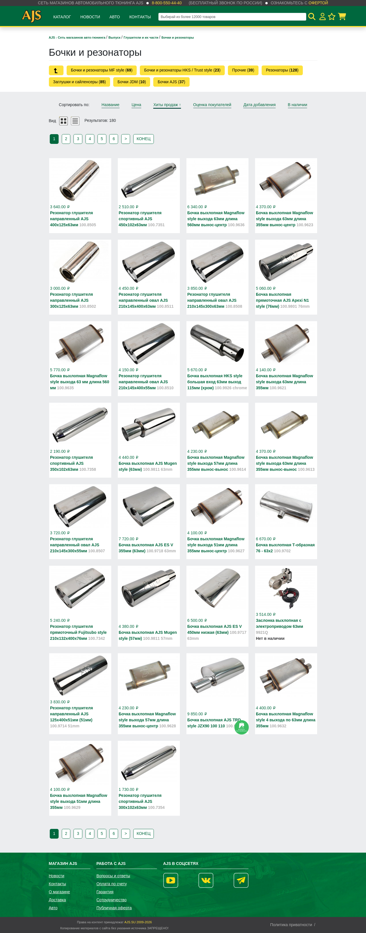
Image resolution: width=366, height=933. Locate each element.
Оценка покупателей (212, 104)
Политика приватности (291, 924)
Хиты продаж (167, 104)
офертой (318, 3)
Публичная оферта (114, 908)
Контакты (140, 17)
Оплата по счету (111, 884)
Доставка (57, 900)
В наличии (297, 104)
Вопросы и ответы (113, 876)
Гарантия (105, 892)
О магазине (59, 892)
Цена (136, 104)
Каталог (62, 17)
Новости (90, 17)
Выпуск (114, 37)
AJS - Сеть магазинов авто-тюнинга (77, 37)
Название (111, 104)
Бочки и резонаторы (178, 37)
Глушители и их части (141, 37)
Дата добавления (259, 104)
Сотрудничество (111, 900)
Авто (115, 17)
